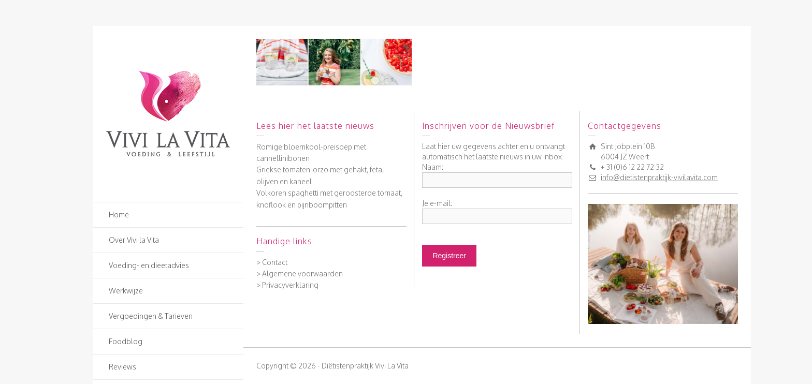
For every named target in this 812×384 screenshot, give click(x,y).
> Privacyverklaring (287, 284)
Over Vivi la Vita (134, 239)
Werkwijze (126, 290)
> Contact (271, 262)
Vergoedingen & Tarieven (151, 316)
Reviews (122, 366)
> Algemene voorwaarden (299, 273)
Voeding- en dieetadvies (149, 265)
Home (119, 214)
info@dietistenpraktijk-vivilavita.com (659, 177)
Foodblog (125, 341)
